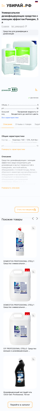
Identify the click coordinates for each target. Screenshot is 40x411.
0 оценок (5, 26)
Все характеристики (10, 117)
